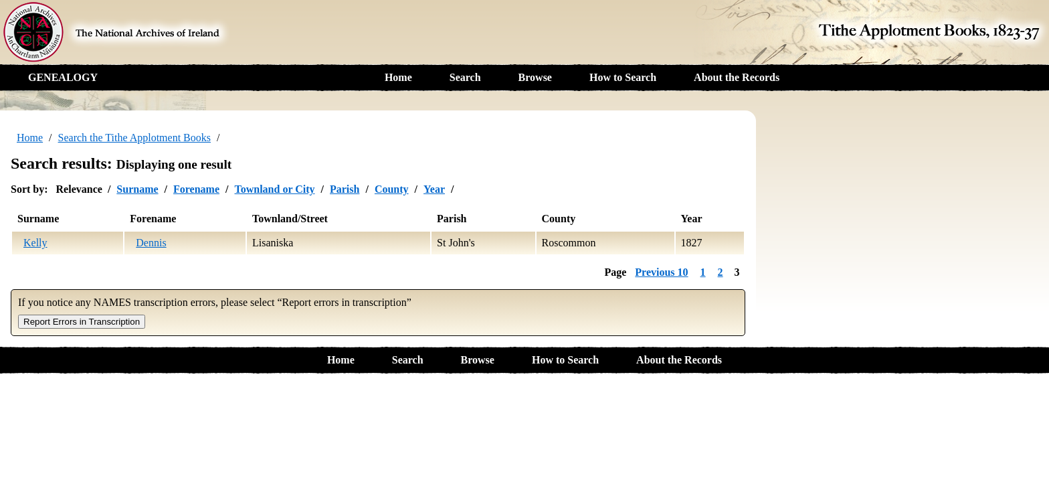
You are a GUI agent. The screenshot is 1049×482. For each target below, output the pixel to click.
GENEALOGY (63, 77)
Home (398, 77)
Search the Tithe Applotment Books (134, 137)
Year (434, 189)
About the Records (736, 77)
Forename (196, 189)
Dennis (151, 242)
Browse (535, 77)
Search (465, 77)
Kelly (35, 242)
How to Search (622, 77)
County (392, 189)
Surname (137, 189)
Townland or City (274, 189)
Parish (344, 189)
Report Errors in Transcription (81, 322)
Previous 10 (661, 272)
